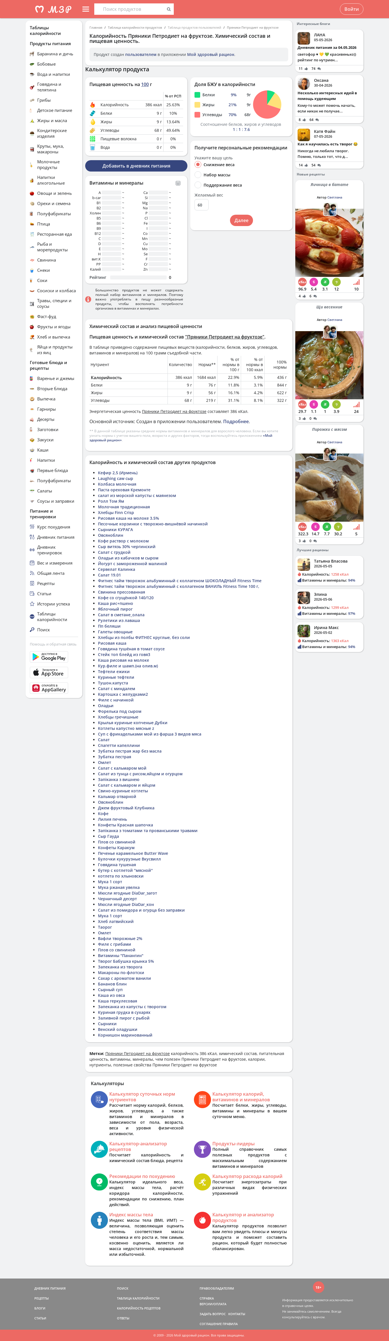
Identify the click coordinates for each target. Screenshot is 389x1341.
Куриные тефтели (116, 677)
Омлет (104, 762)
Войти (351, 9)
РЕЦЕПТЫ (41, 1298)
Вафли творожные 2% (120, 938)
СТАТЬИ (40, 1318)
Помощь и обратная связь (53, 644)
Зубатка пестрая (114, 756)
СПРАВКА (207, 1298)
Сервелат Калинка (116, 569)
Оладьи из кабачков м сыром (128, 558)
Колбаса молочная (117, 484)
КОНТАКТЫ (236, 1314)
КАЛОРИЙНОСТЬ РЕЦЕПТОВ (138, 1308)
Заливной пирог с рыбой (124, 1018)
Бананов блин (112, 984)
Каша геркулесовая (117, 1001)
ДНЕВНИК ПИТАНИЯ (50, 1288)
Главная (95, 27)
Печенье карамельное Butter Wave (133, 853)
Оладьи (106, 705)
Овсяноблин (110, 535)
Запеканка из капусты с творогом (132, 1006)
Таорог (105, 927)
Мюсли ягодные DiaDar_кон (126, 904)
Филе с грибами (114, 944)
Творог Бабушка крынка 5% (126, 961)
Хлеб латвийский (116, 921)
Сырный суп (110, 989)
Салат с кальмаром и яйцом (126, 785)
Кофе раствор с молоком (123, 541)
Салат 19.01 (109, 575)
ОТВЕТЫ (123, 1318)
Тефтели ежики (114, 671)
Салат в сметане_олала (121, 614)
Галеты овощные (115, 631)
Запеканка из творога (120, 967)
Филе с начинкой (116, 700)
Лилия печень (112, 819)
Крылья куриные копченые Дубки (133, 722)
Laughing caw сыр (115, 478)
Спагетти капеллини (119, 745)
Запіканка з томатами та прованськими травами (148, 830)
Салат (104, 739)
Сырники (107, 1023)
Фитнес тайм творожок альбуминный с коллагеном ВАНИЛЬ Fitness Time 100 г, (178, 586)
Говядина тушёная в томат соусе (131, 648)
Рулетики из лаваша (119, 620)
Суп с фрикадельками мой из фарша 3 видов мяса (149, 734)
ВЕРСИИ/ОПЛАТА (213, 1304)
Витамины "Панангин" (120, 955)
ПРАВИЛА (230, 1324)
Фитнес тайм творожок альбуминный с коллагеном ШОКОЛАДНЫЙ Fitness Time (180, 580)
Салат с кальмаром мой (122, 768)
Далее (241, 220)
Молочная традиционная (124, 506)
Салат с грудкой (114, 552)
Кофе (103, 813)
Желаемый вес (208, 195)
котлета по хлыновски (121, 876)
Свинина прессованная (121, 592)
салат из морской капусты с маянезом (137, 495)
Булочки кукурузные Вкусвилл (129, 859)
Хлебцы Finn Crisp (116, 512)
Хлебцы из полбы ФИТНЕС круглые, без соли (144, 637)
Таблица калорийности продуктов (135, 27)
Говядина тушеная (117, 864)
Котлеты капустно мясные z (126, 728)
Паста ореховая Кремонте (124, 489)
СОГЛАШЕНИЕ (211, 1324)
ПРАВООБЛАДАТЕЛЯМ (217, 1288)
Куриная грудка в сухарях (124, 1012)
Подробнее (236, 421)
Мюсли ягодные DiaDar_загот (127, 893)
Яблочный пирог (115, 609)
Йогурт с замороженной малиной (132, 563)
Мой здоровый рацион (210, 54)
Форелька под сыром (119, 711)
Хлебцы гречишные (118, 717)
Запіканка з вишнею (118, 779)
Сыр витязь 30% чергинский (127, 546)
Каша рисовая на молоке (123, 660)
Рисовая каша (112, 643)
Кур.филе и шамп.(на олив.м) (128, 666)
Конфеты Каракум (116, 847)
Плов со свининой (116, 842)
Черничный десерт (117, 898)
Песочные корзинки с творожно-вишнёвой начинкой (153, 524)
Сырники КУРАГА (115, 529)
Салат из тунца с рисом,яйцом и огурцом (140, 773)
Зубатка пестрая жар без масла (130, 751)
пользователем (140, 54)
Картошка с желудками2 (123, 694)
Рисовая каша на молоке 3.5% (128, 518)
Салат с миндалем (116, 688)
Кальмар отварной (117, 796)
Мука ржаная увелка (119, 887)
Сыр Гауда (108, 836)
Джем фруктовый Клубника (126, 808)
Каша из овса (111, 995)
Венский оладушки (117, 1029)
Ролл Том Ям (111, 501)
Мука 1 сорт (110, 881)
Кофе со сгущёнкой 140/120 (126, 597)
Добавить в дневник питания (136, 166)
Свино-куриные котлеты (123, 790)
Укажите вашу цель (213, 157)
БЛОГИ (39, 1308)
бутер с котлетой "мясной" (125, 870)
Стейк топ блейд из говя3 (124, 654)
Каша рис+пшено (115, 603)
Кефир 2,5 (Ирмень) (117, 472)
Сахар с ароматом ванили (124, 978)
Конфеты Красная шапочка (125, 825)
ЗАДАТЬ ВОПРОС (213, 1314)
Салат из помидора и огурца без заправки (141, 910)
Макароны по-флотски (121, 972)
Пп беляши (109, 626)
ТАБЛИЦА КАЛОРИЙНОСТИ (138, 1298)
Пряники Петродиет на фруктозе (253, 27)
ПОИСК (122, 1288)
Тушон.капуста (113, 683)
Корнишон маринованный (125, 1035)
